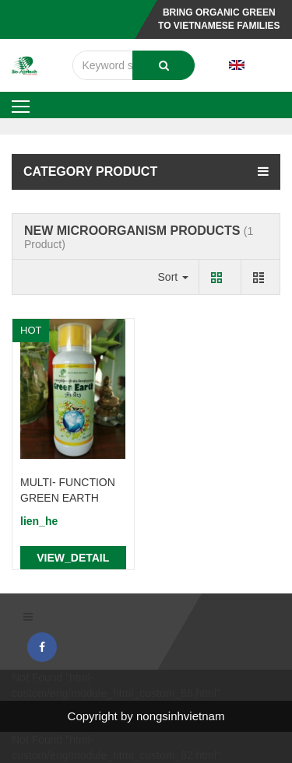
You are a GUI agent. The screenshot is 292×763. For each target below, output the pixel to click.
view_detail (73, 557)
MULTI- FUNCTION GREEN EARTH (67, 490)
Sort (173, 277)
